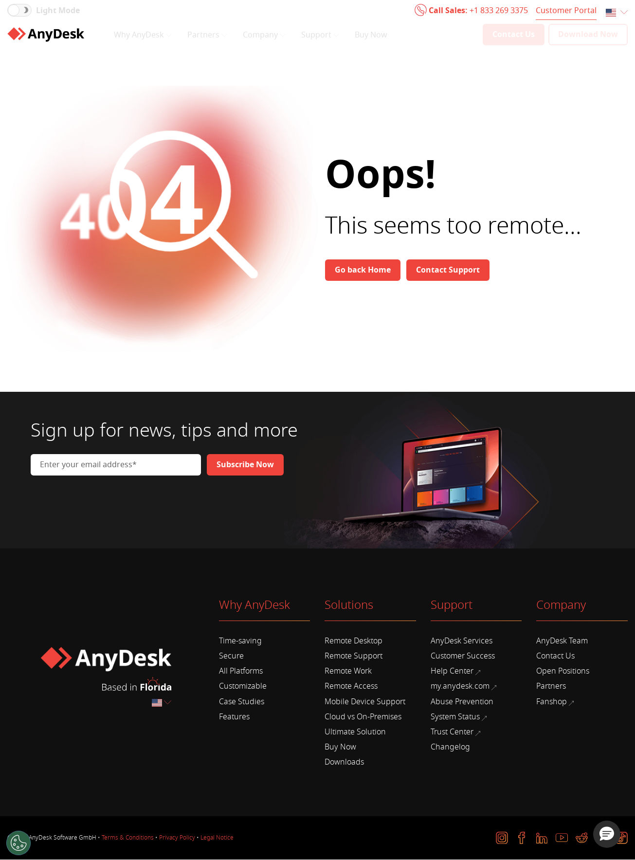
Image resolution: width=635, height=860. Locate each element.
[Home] (45, 34)
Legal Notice (217, 837)
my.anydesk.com (463, 686)
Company (264, 35)
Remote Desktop (353, 641)
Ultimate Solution (355, 732)
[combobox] (616, 13)
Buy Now (371, 35)
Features (234, 717)
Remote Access (351, 686)
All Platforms (241, 671)
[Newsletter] (245, 465)
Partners (207, 35)
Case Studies (241, 702)
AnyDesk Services (461, 641)
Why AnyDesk (143, 35)
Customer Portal (566, 11)
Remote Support (353, 656)
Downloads (344, 762)
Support (320, 35)
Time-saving (240, 641)
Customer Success (463, 656)
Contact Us (555, 656)
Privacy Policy (177, 837)
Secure (231, 656)
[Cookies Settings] (18, 843)
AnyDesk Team (562, 641)
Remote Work (348, 671)
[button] (606, 834)
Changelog (450, 747)
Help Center (455, 671)
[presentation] (105, 502)
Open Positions (562, 671)
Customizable (243, 686)
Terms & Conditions (128, 837)
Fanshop (555, 702)
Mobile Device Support (365, 702)
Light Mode (58, 11)
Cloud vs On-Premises (363, 717)
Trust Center (455, 732)
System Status (459, 717)
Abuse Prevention (462, 702)
